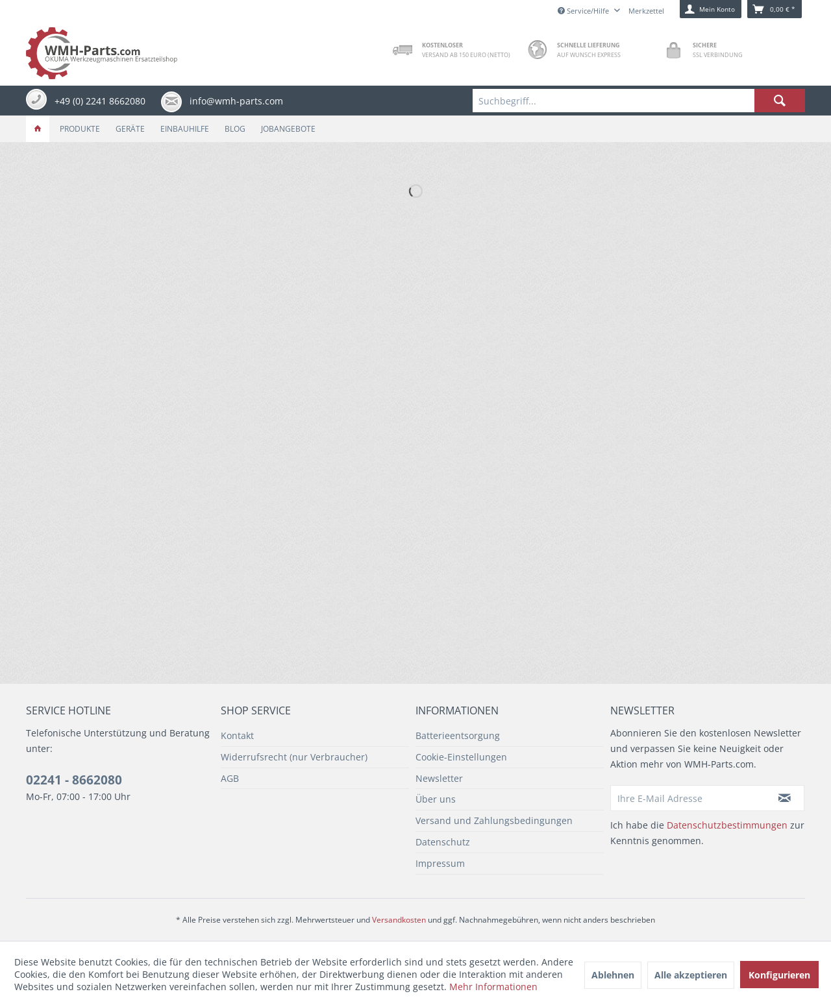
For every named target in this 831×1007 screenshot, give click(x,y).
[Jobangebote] (288, 128)
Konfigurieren (779, 975)
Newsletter (439, 778)
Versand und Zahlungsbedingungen (494, 820)
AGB (230, 778)
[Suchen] (779, 100)
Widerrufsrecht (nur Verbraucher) (294, 757)
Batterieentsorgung (458, 735)
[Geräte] (130, 128)
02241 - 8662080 (74, 779)
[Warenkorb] (774, 9)
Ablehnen (612, 975)
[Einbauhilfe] (185, 128)
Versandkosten (399, 919)
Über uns (436, 799)
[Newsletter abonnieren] (784, 798)
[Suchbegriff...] (639, 100)
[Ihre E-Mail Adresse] (688, 798)
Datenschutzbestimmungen (727, 825)
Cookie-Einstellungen (461, 757)
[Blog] (235, 128)
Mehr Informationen (493, 986)
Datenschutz (443, 842)
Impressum (440, 863)
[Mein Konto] (710, 9)
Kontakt (237, 735)
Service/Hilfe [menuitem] (584, 11)
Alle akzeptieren (690, 975)
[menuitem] (639, 100)
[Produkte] (80, 128)
